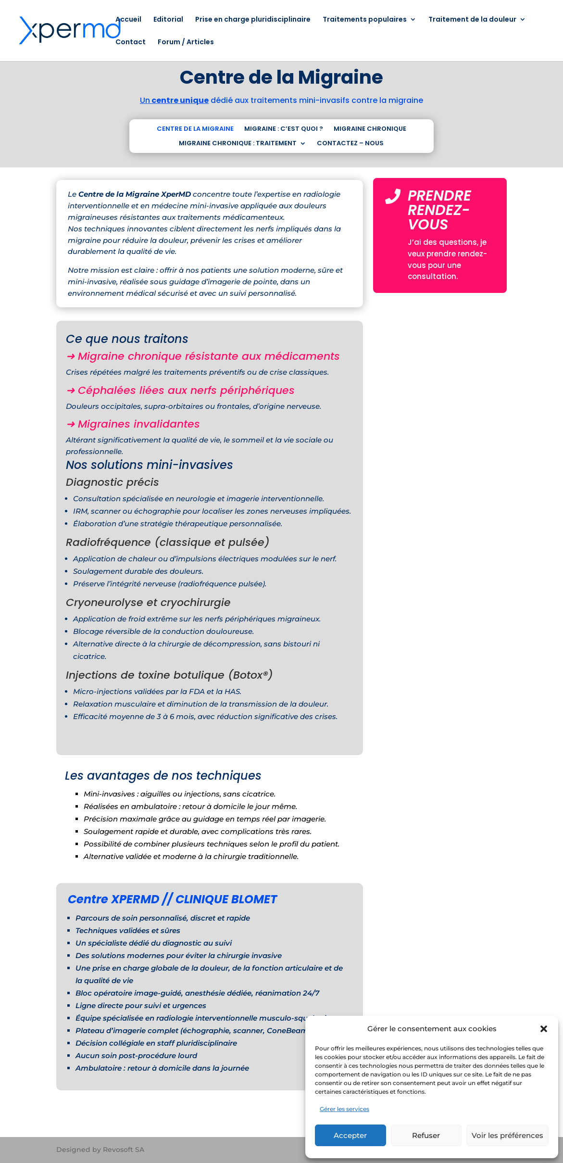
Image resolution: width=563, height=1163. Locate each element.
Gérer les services (344, 1108)
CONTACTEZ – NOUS (350, 144)
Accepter (350, 1135)
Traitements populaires (365, 20)
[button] (544, 1029)
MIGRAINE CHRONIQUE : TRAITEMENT (238, 144)
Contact (130, 42)
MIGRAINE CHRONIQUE (370, 129)
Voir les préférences (507, 1135)
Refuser (426, 1135)
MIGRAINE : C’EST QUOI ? (283, 129)
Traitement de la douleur (472, 20)
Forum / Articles (186, 42)
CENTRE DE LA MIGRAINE (195, 129)
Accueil (128, 20)
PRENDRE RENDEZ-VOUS (439, 210)
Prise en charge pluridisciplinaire (253, 20)
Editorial (168, 20)
